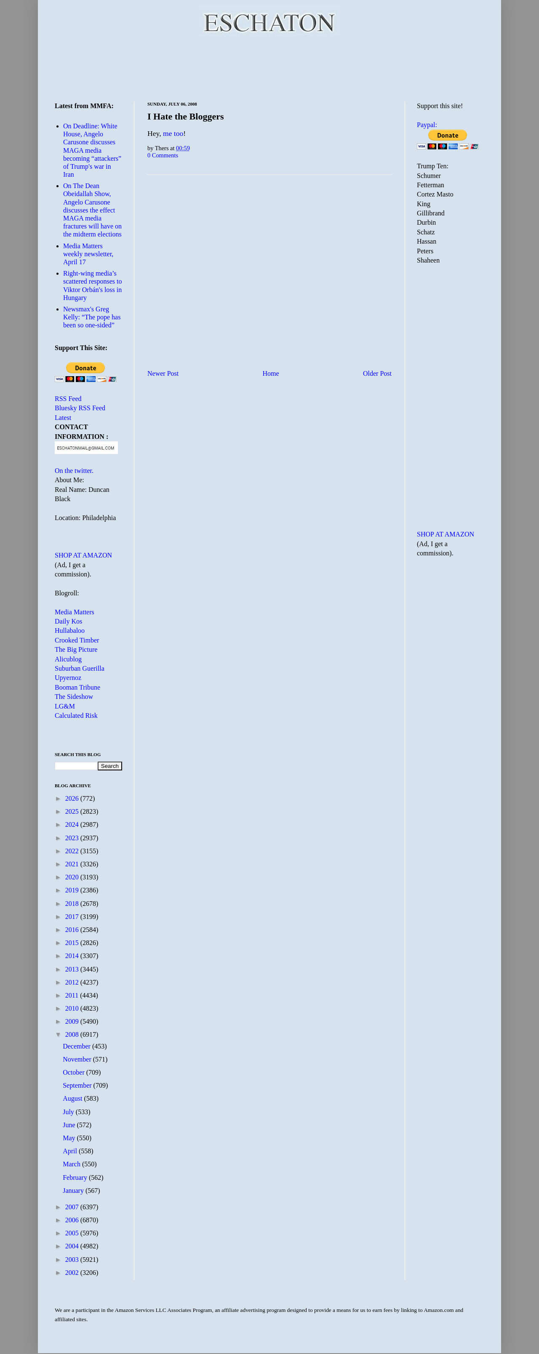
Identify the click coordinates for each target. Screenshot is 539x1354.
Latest (63, 417)
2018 (72, 903)
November (78, 1059)
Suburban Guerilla (79, 668)
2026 (72, 798)
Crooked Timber (77, 640)
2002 (72, 1272)
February (76, 1177)
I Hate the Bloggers (185, 116)
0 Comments (162, 155)
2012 (72, 982)
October (74, 1072)
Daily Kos (68, 621)
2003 (72, 1259)
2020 (72, 877)
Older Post (377, 373)
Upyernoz (68, 677)
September (78, 1085)
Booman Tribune (77, 687)
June (70, 1124)
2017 (72, 916)
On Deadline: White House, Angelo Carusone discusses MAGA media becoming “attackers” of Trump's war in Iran (92, 150)
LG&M (65, 706)
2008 (72, 1034)
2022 (72, 851)
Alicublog (68, 659)
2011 (72, 995)
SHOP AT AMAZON (83, 555)
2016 (72, 929)
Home (271, 373)
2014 (72, 955)
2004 (72, 1246)
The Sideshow (74, 696)
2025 (72, 811)
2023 (72, 838)
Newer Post (163, 373)
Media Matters (74, 612)
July (69, 1111)
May (70, 1138)
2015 (72, 942)
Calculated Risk (76, 715)
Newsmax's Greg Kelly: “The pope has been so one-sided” (91, 317)
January (74, 1190)
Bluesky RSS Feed (80, 408)
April (71, 1151)
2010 (72, 1008)
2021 (72, 864)
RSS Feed (68, 398)
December (77, 1046)
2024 (72, 824)
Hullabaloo (70, 630)
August (73, 1098)
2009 (72, 1021)
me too (173, 133)
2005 (72, 1233)
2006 (72, 1220)
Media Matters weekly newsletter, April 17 (88, 253)
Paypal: (427, 124)
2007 (72, 1207)
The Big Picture (76, 649)
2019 (72, 890)
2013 (72, 969)
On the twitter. (74, 470)
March (72, 1164)
